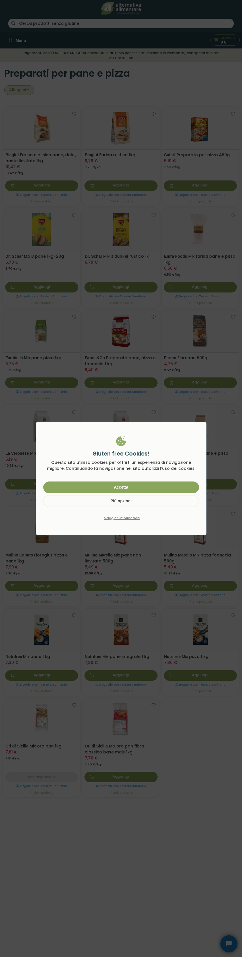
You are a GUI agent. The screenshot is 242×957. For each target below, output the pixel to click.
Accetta (121, 487)
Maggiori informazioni (122, 518)
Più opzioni (121, 501)
